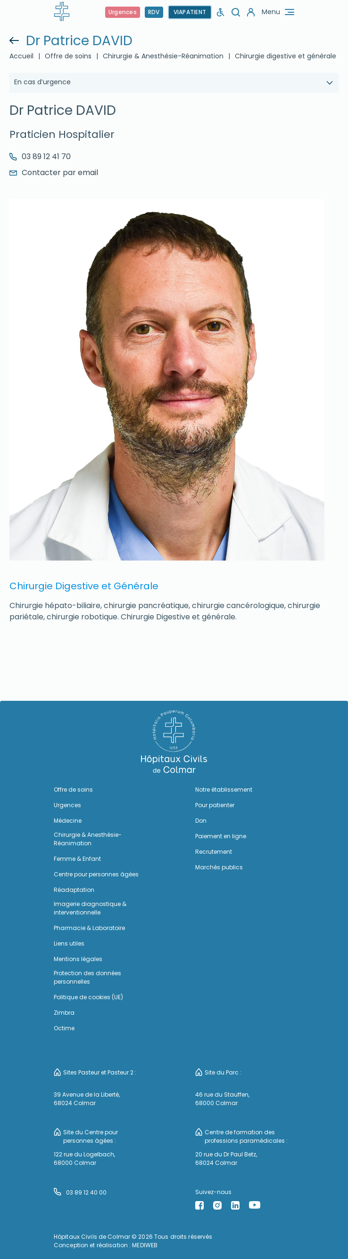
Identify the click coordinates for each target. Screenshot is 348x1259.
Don (201, 821)
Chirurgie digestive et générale (285, 56)
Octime (64, 1028)
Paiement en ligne (220, 836)
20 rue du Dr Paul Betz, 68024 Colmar (226, 1158)
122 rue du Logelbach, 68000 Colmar (84, 1158)
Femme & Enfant (77, 859)
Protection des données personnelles (87, 977)
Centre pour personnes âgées (96, 874)
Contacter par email (53, 172)
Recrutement (213, 852)
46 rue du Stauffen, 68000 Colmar (222, 1099)
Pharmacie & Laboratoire (89, 928)
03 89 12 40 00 (80, 1192)
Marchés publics (219, 867)
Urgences (122, 12)
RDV (154, 12)
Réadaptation (74, 890)
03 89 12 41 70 (40, 156)
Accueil (21, 56)
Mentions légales (78, 959)
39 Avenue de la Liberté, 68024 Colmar (87, 1099)
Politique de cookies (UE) (88, 997)
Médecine (68, 821)
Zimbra (64, 1013)
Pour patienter (214, 805)
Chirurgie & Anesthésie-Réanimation (163, 56)
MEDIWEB (144, 1245)
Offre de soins (68, 56)
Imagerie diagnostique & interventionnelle (90, 908)
